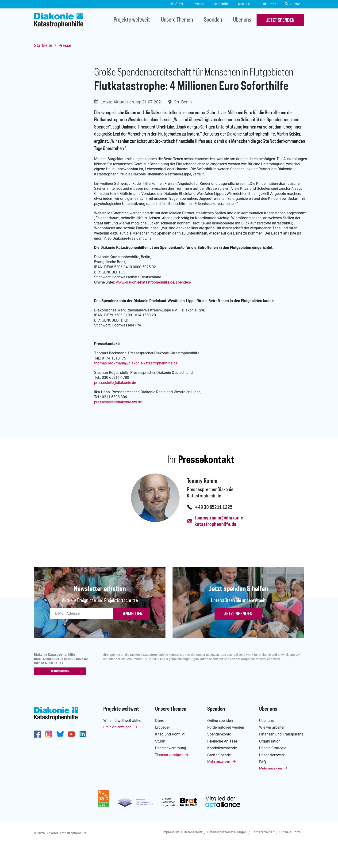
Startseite (43, 45)
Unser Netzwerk (272, 755)
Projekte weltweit (132, 20)
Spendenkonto (219, 734)
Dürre (159, 721)
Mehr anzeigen (218, 762)
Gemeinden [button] (221, 4)
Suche (292, 4)
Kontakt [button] (244, 4)
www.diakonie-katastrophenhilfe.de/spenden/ (154, 282)
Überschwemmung (170, 748)
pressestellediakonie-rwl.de (118, 402)
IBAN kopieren (61, 671)
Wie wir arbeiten (272, 727)
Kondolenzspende (222, 748)
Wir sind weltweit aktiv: (122, 721)
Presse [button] (199, 4)
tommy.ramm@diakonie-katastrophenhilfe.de (220, 521)
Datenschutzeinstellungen (227, 832)
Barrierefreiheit (263, 832)
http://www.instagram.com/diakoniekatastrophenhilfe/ (48, 734)
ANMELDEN (132, 614)
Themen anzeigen (169, 755)
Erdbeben (163, 727)
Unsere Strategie (272, 748)
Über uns (242, 20)
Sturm (160, 741)
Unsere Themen (177, 20)
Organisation (269, 741)
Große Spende (219, 755)
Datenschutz (193, 832)
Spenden (213, 20)
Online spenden (220, 721)
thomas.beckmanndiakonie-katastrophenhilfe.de (135, 363)
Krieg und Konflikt (169, 734)
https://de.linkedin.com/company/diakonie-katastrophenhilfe (82, 734)
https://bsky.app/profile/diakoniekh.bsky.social (60, 734)
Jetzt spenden (238, 614)
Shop (270, 4)
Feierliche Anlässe (222, 741)
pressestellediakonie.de (115, 382)
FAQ (262, 762)
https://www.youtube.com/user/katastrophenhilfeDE (71, 734)
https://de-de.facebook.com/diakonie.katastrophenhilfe (37, 734)
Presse (64, 45)
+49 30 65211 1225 (213, 507)
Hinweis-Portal (290, 832)
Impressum (170, 832)
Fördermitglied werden (225, 727)
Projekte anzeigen (117, 727)
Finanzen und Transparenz (281, 734)
